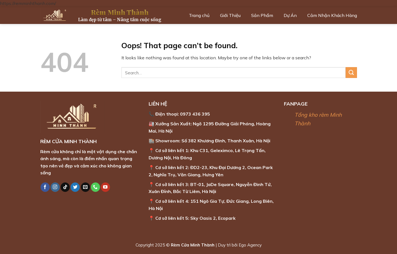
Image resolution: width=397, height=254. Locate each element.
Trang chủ (199, 15)
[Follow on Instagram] (55, 187)
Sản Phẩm (262, 15)
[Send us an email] (85, 187)
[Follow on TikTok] (65, 187)
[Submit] (351, 72)
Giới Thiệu (230, 15)
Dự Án (290, 15)
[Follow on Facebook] (45, 187)
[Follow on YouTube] (105, 187)
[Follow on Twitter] (75, 187)
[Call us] (95, 187)
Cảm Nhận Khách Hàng (332, 15)
